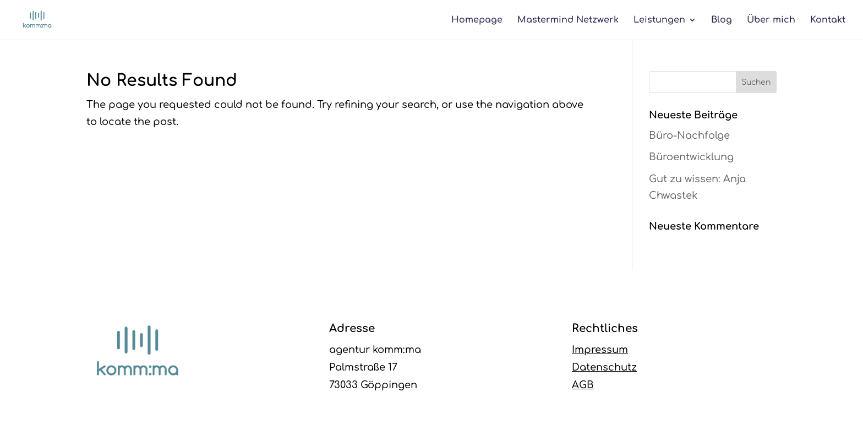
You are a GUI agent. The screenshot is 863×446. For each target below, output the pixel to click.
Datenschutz (604, 367)
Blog (721, 20)
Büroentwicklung (691, 156)
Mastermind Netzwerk (568, 20)
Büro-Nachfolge (689, 135)
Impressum (600, 349)
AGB (583, 384)
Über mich (771, 20)
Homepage (476, 20)
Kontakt (827, 20)
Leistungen (659, 20)
